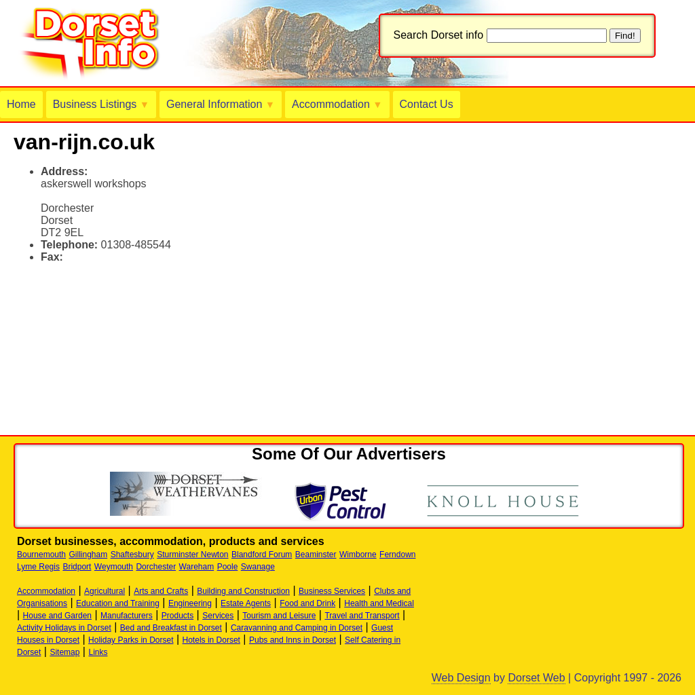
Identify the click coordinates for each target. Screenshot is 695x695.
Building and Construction (243, 591)
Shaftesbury (132, 554)
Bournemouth (41, 554)
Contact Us (426, 104)
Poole (227, 566)
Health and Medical (379, 603)
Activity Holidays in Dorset (64, 628)
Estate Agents (246, 603)
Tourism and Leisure (279, 615)
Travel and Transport (361, 615)
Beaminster (316, 554)
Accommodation (337, 104)
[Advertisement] (172, 294)
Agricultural (104, 591)
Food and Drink (307, 603)
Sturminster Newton (192, 554)
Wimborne (358, 554)
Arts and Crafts (161, 591)
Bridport (76, 566)
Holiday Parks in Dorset (130, 640)
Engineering (190, 603)
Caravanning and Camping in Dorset (296, 628)
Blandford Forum (261, 554)
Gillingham (88, 554)
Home (21, 104)
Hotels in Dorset (211, 640)
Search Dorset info (439, 35)
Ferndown (397, 554)
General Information (220, 104)
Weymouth (113, 566)
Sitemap (64, 652)
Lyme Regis (38, 566)
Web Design (461, 677)
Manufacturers (126, 615)
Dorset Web (536, 677)
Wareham (196, 566)
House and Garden (57, 615)
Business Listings (101, 104)
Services (217, 615)
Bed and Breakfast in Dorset (171, 628)
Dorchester (156, 566)
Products (177, 615)
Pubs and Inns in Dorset (292, 640)
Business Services (332, 591)
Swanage (258, 566)
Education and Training (117, 603)
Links (97, 652)
